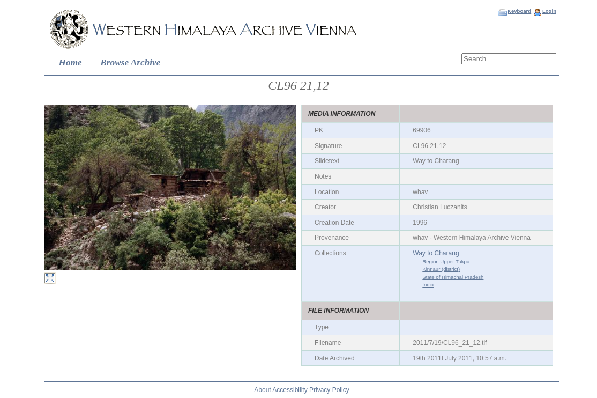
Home (70, 62)
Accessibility (289, 390)
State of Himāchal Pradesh (452, 277)
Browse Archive (130, 62)
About (262, 390)
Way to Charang (436, 253)
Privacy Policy (329, 390)
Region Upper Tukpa (445, 261)
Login (549, 11)
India (428, 285)
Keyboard (519, 11)
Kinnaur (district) (441, 269)
